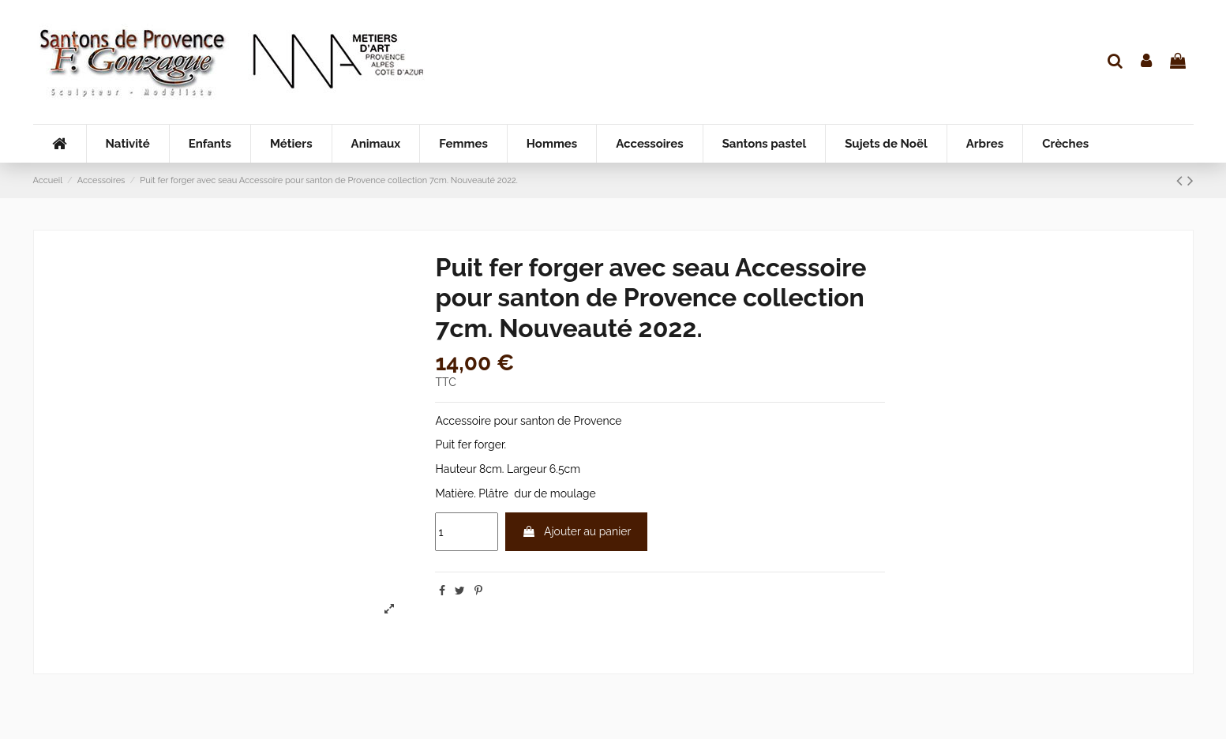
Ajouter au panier (576, 531)
